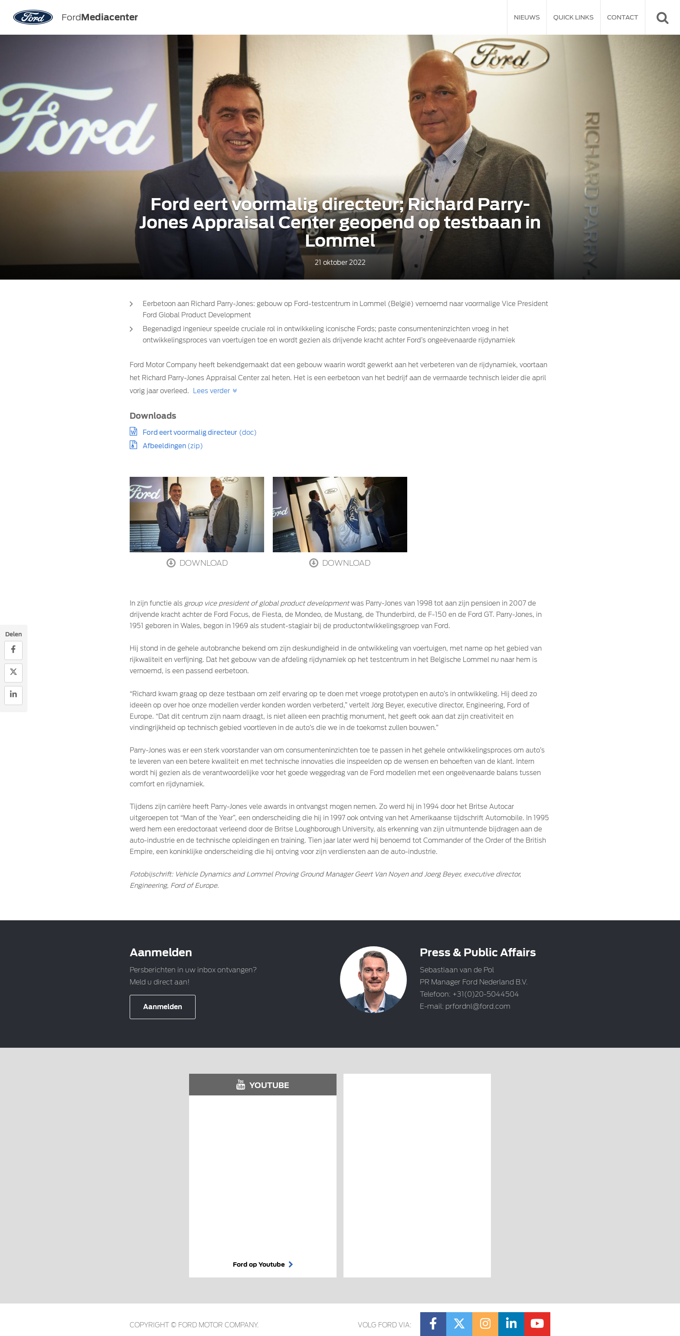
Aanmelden (162, 1007)
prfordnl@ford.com (477, 1006)
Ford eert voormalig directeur (190, 433)
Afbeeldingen (165, 446)
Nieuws (527, 17)
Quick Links (573, 17)
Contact (622, 17)
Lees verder (211, 391)
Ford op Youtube (263, 1264)
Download (197, 562)
